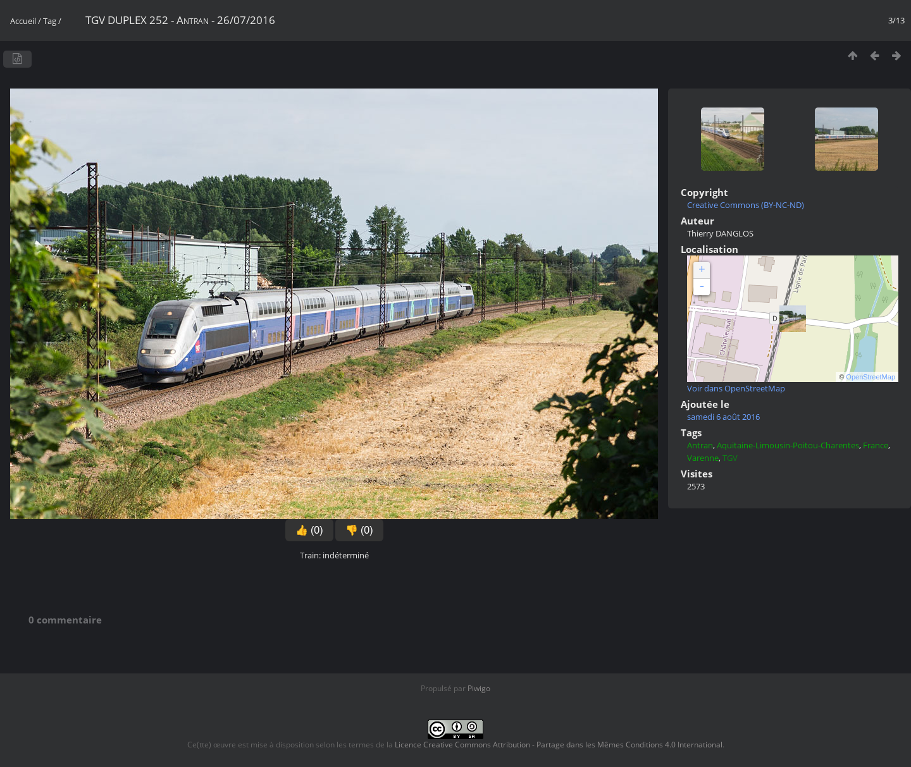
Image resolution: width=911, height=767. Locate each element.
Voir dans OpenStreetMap (736, 388)
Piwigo (479, 688)
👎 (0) (359, 530)
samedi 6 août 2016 (723, 416)
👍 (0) (309, 530)
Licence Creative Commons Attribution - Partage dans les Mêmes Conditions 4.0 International (558, 744)
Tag (49, 21)
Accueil (23, 21)
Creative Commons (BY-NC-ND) (745, 205)
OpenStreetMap (870, 377)
